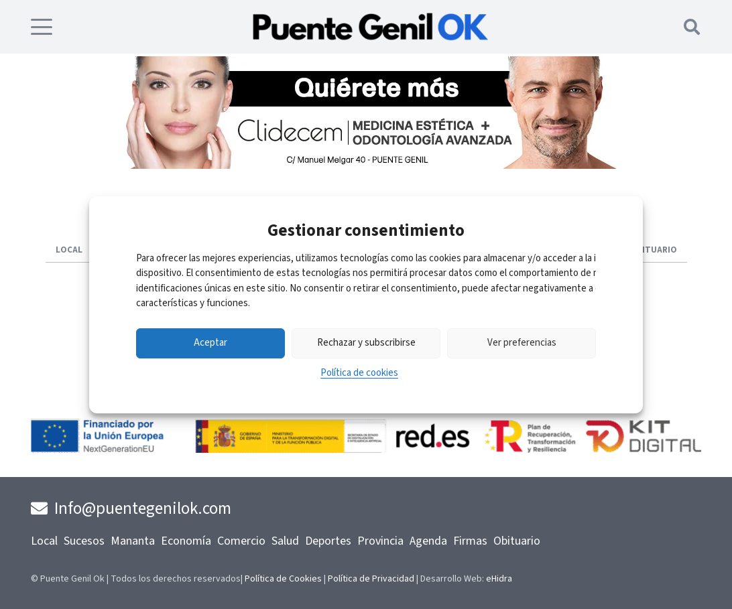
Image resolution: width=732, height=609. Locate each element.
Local (44, 541)
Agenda (428, 541)
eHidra (499, 579)
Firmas (470, 541)
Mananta (133, 541)
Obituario (516, 541)
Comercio (241, 541)
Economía (186, 541)
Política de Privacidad (371, 579)
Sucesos (84, 541)
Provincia (380, 541)
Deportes (328, 541)
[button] (41, 27)
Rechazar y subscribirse (366, 343)
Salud (285, 541)
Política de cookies (359, 373)
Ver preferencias (521, 343)
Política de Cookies (283, 579)
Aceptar (210, 343)
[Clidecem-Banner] (366, 165)
